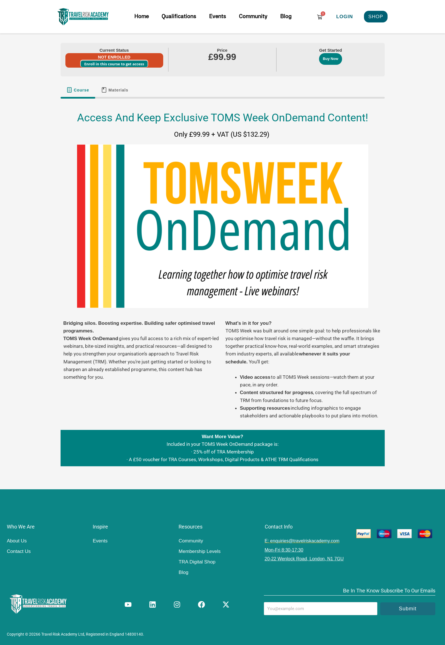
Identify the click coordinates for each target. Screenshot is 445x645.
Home (141, 17)
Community (253, 17)
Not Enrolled (114, 57)
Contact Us (19, 551)
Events (217, 17)
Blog (285, 17)
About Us (17, 541)
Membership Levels (199, 551)
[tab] (78, 90)
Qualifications (179, 17)
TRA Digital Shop (197, 562)
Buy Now (330, 59)
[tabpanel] (223, 287)
